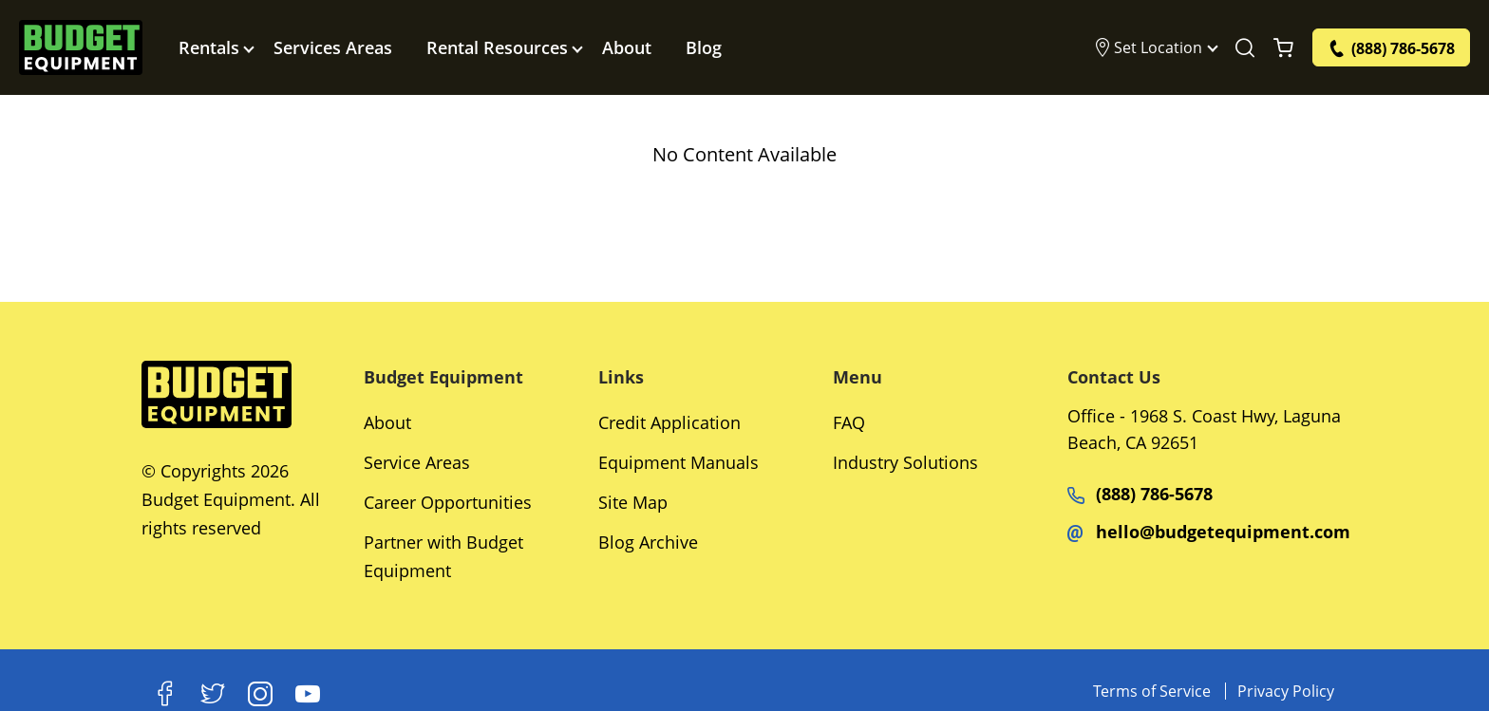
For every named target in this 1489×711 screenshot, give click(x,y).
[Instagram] (260, 694)
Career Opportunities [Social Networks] (448, 502)
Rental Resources (497, 47)
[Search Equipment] (1244, 47)
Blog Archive (648, 542)
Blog (704, 47)
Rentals (209, 47)
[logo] (80, 47)
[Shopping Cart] (1283, 47)
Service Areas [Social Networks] (417, 462)
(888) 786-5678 (1140, 493)
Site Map (633, 502)
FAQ (849, 422)
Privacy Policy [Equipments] (1285, 691)
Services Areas (332, 47)
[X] (212, 694)
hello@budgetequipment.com (1208, 531)
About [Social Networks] (387, 422)
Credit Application (669, 422)
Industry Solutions (905, 462)
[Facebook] (165, 694)
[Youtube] (307, 694)
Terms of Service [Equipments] (1152, 691)
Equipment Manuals (678, 462)
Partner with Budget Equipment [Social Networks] (443, 556)
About (626, 47)
